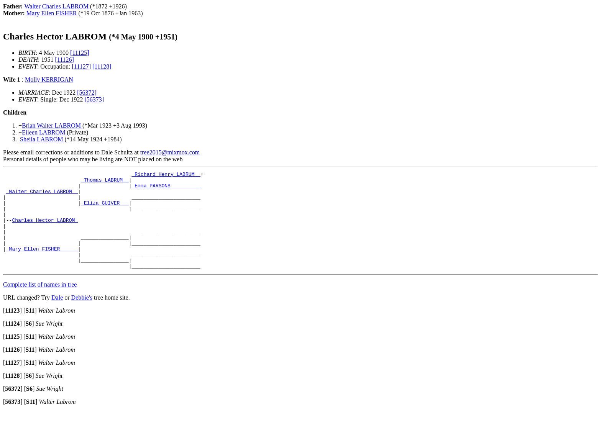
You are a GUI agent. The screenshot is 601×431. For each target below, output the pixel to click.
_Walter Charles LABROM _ (42, 195)
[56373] (94, 99)
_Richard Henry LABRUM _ (165, 175)
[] (12, 330)
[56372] (87, 92)
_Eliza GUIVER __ (105, 209)
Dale (57, 317)
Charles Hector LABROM (45, 230)
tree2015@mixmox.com (170, 152)
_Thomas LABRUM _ (105, 182)
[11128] (101, 66)
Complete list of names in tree (40, 304)
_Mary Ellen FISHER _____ (42, 264)
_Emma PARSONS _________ (165, 188)
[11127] (81, 66)
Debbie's (81, 317)
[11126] (64, 59)
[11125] (79, 52)
